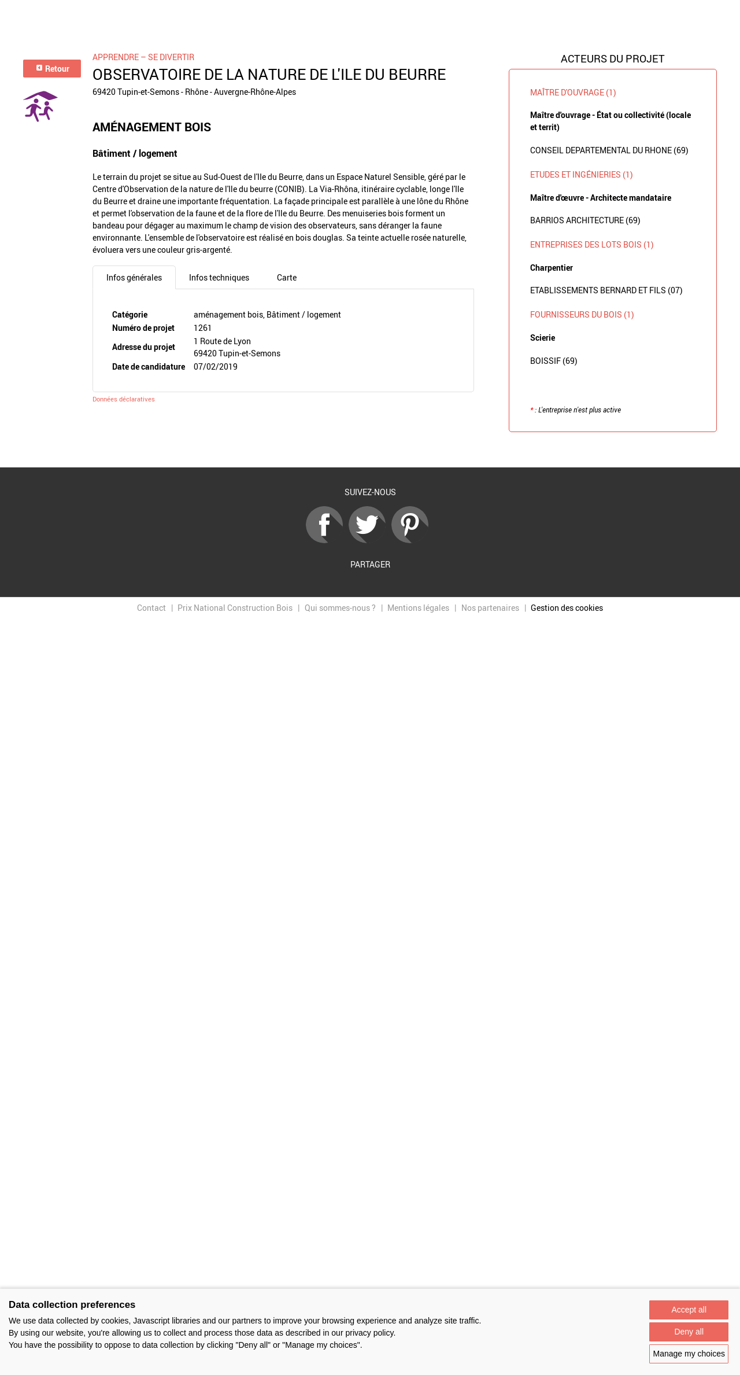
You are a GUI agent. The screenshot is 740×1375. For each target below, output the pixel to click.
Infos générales (134, 277)
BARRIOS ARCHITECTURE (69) (585, 220)
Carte (287, 277)
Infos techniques (219, 277)
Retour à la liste (370, 450)
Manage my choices (689, 1353)
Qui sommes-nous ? (340, 607)
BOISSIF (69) (554, 360)
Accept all (688, 1309)
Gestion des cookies (567, 607)
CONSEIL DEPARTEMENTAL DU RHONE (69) (609, 150)
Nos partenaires (490, 607)
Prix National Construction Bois (235, 607)
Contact (151, 607)
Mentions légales (418, 607)
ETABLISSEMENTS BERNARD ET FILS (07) (606, 290)
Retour (52, 68)
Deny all (689, 1331)
